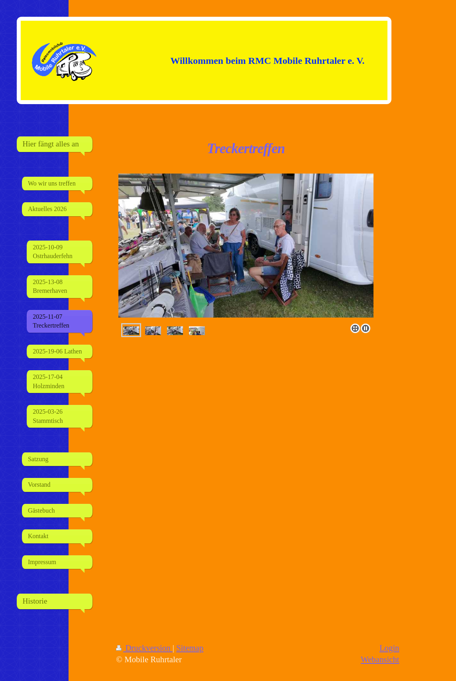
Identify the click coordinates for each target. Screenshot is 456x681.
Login (389, 647)
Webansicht (380, 659)
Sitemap (189, 647)
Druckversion (144, 647)
